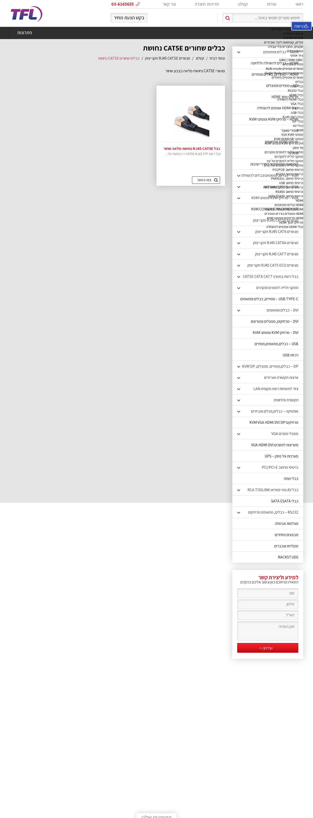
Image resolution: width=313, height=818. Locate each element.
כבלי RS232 (295, 90)
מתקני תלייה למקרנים (289, 156)
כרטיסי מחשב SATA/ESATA (285, 196)
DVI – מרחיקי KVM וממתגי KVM (275, 332)
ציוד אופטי (296, 55)
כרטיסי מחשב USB (291, 183)
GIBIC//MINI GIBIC (291, 60)
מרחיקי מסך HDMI (291, 222)
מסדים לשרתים (293, 38)
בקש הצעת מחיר (129, 17)
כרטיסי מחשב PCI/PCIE (288, 169)
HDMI (299, 200)
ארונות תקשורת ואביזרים (287, 29)
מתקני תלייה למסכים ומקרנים (284, 152)
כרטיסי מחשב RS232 (289, 174)
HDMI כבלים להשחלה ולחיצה (284, 209)
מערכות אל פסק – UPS (281, 456)
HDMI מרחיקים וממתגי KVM (285, 218)
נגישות (301, 26)
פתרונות (24, 33)
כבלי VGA (297, 104)
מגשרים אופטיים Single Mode (284, 73)
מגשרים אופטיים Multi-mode (284, 68)
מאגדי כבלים (295, 51)
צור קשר (169, 4)
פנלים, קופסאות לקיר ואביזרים (283, 42)
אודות (271, 4)
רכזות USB (290, 355)
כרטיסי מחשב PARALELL (287, 178)
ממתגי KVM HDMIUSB (288, 139)
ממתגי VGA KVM (292, 134)
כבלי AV (298, 126)
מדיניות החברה (207, 4)
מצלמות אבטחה (286, 523)
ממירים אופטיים (293, 64)
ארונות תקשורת (293, 33)
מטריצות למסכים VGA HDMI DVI (274, 444)
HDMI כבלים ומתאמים (289, 205)
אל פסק (298, 147)
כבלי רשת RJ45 (293, 117)
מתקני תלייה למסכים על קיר (284, 161)
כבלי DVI (297, 108)
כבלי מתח (296, 86)
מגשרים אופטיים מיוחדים (287, 77)
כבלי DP (297, 121)
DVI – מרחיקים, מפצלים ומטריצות (274, 321)
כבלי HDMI (296, 95)
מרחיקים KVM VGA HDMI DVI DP (273, 422)
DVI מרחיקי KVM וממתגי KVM (284, 143)
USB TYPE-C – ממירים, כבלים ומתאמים (269, 298)
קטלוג (243, 4)
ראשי (299, 4)
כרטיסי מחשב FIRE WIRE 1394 (283, 187)
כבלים (299, 82)
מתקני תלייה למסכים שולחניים (283, 165)
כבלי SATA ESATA (284, 501)
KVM (300, 130)
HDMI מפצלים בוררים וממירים (284, 213)
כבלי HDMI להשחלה (290, 99)
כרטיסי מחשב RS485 (289, 191)
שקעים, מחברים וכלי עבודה (285, 46)
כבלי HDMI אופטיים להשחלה (284, 227)
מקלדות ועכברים (286, 546)
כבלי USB (297, 112)
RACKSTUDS (288, 557)
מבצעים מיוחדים (286, 534)
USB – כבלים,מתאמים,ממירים (276, 343)
